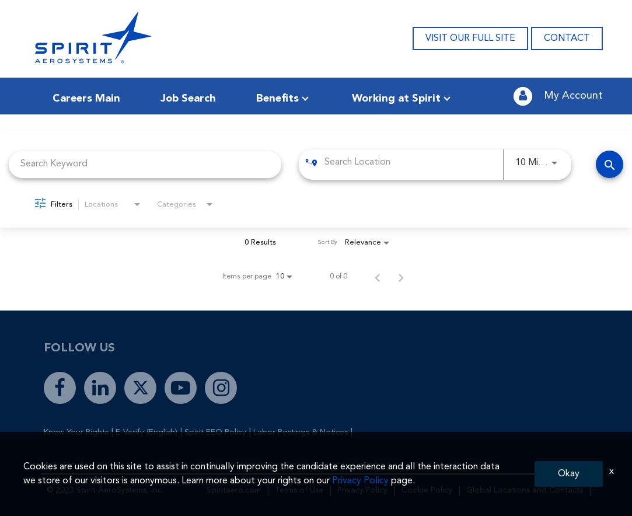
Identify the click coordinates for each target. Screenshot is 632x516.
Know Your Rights (76, 432)
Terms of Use (299, 490)
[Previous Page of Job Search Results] (377, 276)
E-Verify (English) (146, 432)
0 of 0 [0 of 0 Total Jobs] (338, 276)
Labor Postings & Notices (300, 432)
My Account (573, 95)
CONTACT (567, 38)
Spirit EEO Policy (215, 432)
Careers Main (86, 98)
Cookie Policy (426, 490)
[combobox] (145, 164)
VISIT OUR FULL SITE (470, 38)
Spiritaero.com (234, 490)
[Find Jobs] (609, 164)
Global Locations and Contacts (524, 490)
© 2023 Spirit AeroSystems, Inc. (105, 490)
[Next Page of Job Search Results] (401, 276)
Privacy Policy (362, 490)
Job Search (188, 98)
